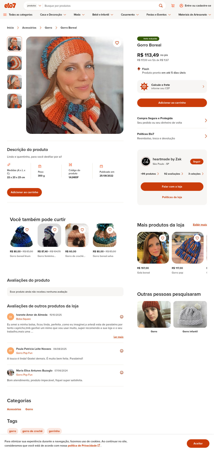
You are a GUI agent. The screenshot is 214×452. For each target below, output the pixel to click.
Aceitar (198, 443)
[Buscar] (101, 6)
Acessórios (32, 27)
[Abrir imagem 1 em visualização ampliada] (74, 85)
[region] (172, 253)
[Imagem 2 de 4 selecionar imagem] (14, 63)
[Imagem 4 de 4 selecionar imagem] (14, 101)
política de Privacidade (84, 446)
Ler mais (118, 336)
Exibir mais (200, 225)
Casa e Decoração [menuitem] (53, 15)
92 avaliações (173, 173)
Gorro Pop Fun (24, 353)
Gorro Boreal (69, 27)
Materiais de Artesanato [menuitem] (195, 15)
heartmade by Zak (167, 159)
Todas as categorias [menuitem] (20, 15)
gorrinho (54, 431)
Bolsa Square (23, 318)
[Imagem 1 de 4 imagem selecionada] (14, 44)
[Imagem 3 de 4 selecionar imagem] (14, 82)
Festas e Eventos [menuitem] (159, 15)
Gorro (51, 27)
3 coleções (195, 173)
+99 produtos (150, 173)
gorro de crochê (32, 431)
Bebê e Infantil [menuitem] (103, 15)
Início (13, 27)
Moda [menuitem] (79, 15)
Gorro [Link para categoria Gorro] (29, 409)
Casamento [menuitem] (130, 15)
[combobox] (33, 6)
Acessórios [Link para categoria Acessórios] (14, 409)
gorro (12, 431)
